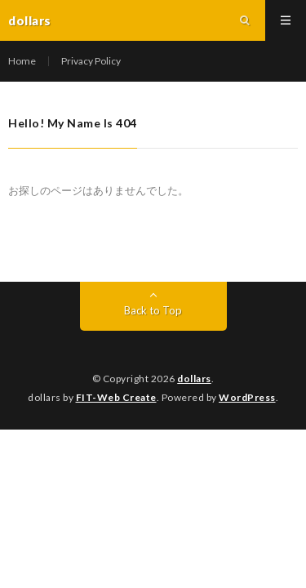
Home (22, 61)
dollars (194, 378)
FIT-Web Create (116, 397)
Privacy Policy (91, 61)
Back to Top (153, 310)
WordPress (247, 397)
